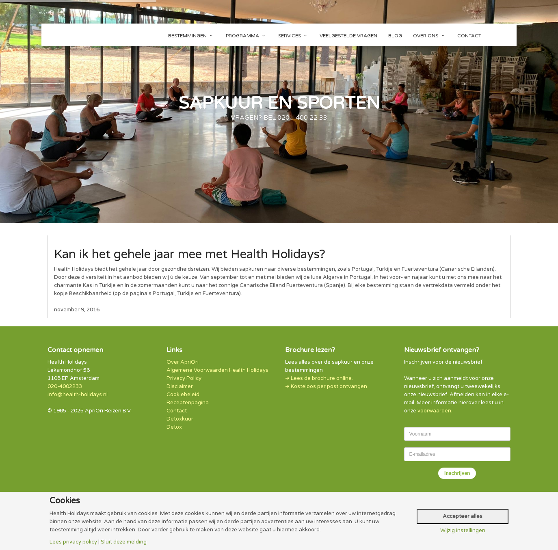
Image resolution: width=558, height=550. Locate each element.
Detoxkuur (180, 419)
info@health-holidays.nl (78, 394)
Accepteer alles (462, 516)
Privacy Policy (184, 378)
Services (293, 36)
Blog (395, 36)
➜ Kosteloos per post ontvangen (326, 386)
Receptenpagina (188, 402)
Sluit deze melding (124, 542)
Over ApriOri (183, 362)
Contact (469, 36)
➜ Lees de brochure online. (319, 378)
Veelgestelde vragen (348, 36)
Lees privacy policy (73, 542)
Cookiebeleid (183, 394)
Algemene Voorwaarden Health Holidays (217, 370)
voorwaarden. (434, 411)
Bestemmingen (191, 36)
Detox (174, 427)
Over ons (429, 36)
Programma (246, 36)
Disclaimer (180, 386)
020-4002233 (65, 386)
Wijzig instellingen (462, 530)
